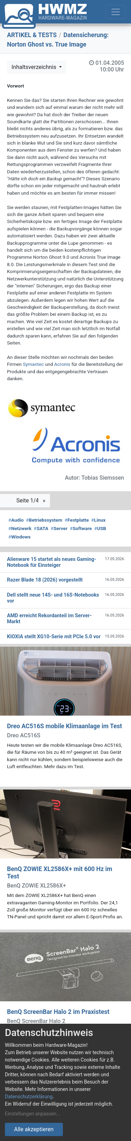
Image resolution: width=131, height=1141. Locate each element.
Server (59, 528)
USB (100, 528)
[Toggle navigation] (115, 12)
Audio (16, 520)
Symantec (33, 364)
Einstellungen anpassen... (32, 1113)
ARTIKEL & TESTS (32, 35)
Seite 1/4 (28, 500)
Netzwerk (19, 528)
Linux (98, 520)
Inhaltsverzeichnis (35, 67)
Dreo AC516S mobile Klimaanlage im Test (64, 726)
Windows (19, 537)
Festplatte (77, 520)
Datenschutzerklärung (28, 1096)
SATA (41, 528)
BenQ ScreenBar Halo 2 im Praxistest (58, 1011)
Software (81, 528)
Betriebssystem (44, 520)
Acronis (62, 364)
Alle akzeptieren (33, 1129)
